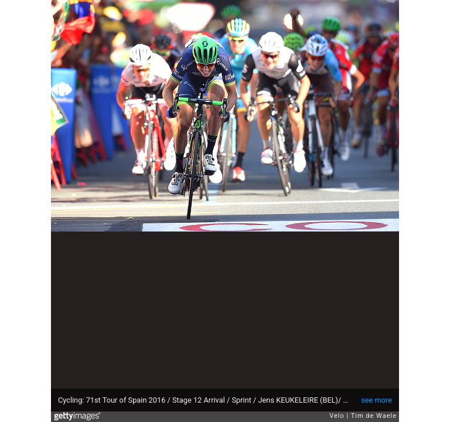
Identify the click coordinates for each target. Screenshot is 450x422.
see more (376, 400)
